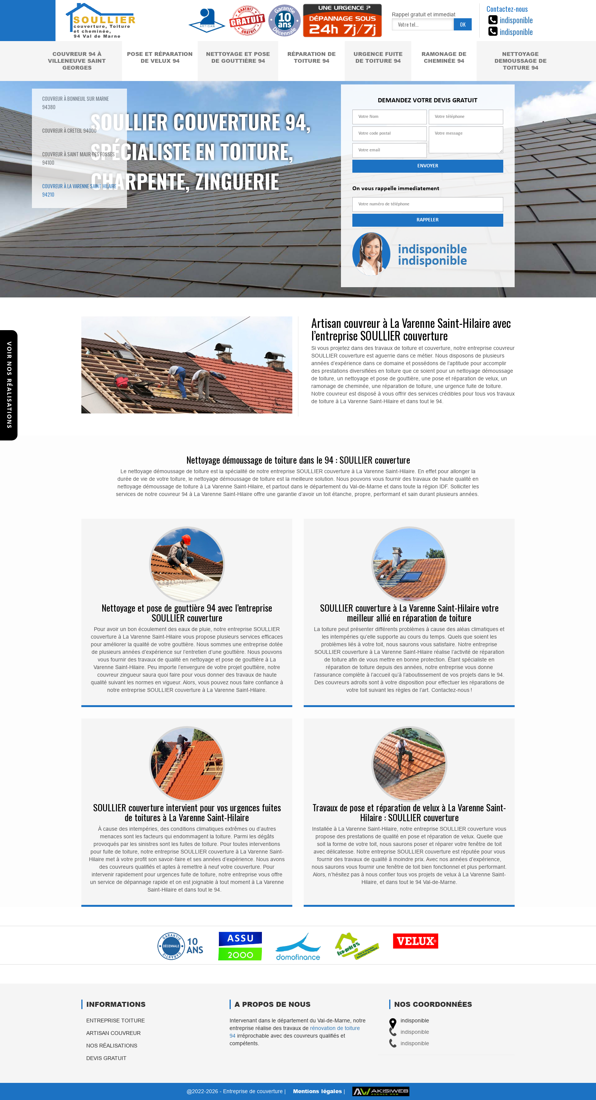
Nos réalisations (111, 1046)
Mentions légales (317, 1091)
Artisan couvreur (113, 1033)
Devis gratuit (106, 1058)
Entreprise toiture (115, 1020)
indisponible (516, 19)
